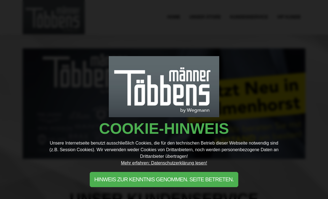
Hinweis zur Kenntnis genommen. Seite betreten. (164, 179)
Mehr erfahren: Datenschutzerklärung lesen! (164, 163)
